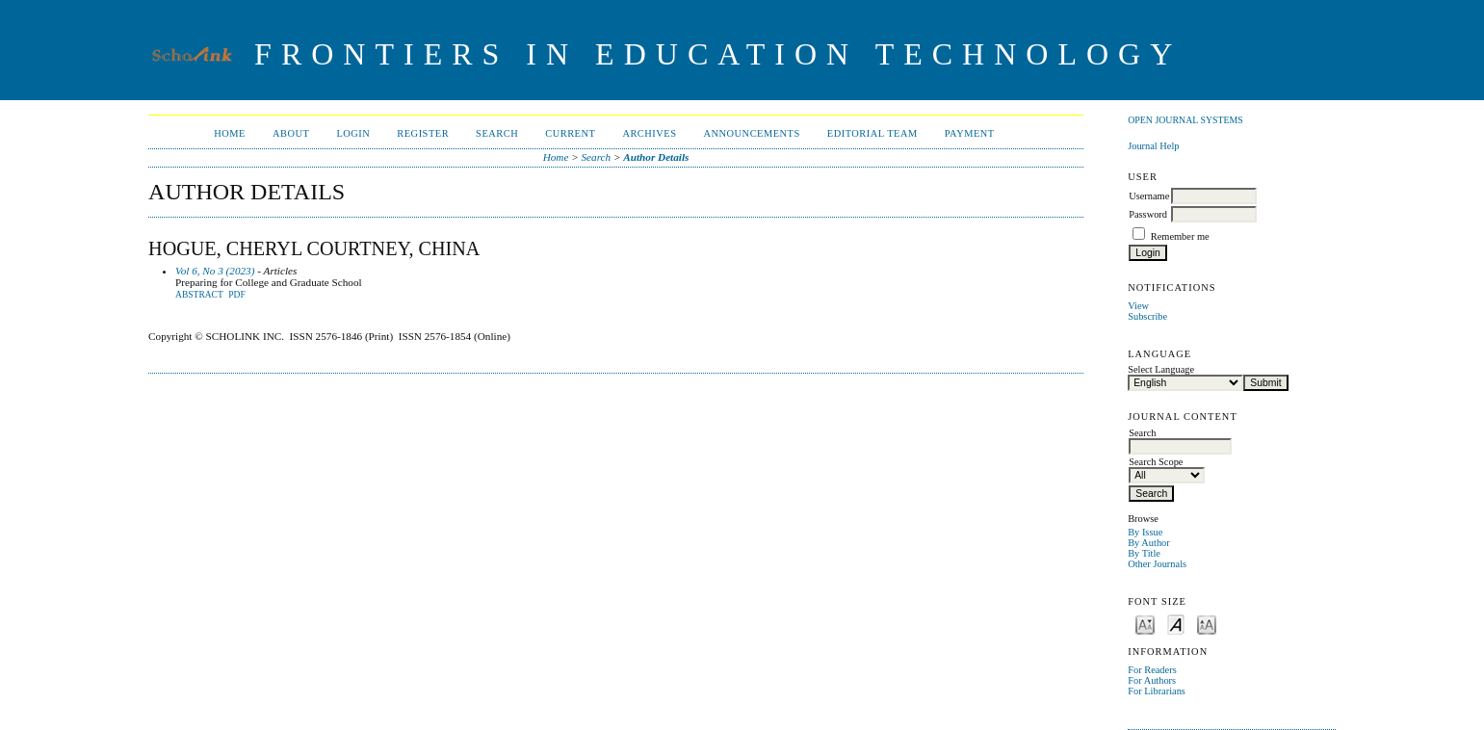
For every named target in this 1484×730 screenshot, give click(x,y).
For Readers (1152, 670)
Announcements (752, 133)
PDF (236, 295)
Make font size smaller (1145, 624)
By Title (1144, 553)
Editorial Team (872, 133)
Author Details (656, 157)
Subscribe (1147, 316)
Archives (649, 133)
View (1138, 305)
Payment (970, 133)
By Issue (1145, 532)
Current (570, 133)
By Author (1149, 542)
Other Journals (1157, 564)
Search (497, 133)
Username (1149, 196)
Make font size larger (1206, 624)
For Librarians (1156, 691)
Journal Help (1153, 146)
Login (353, 133)
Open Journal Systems (1185, 120)
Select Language (1161, 369)
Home (230, 133)
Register (423, 133)
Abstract (199, 295)
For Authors (1152, 680)
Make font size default (1175, 624)
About (291, 133)
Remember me (1180, 236)
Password (1148, 214)
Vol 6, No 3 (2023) (214, 270)
